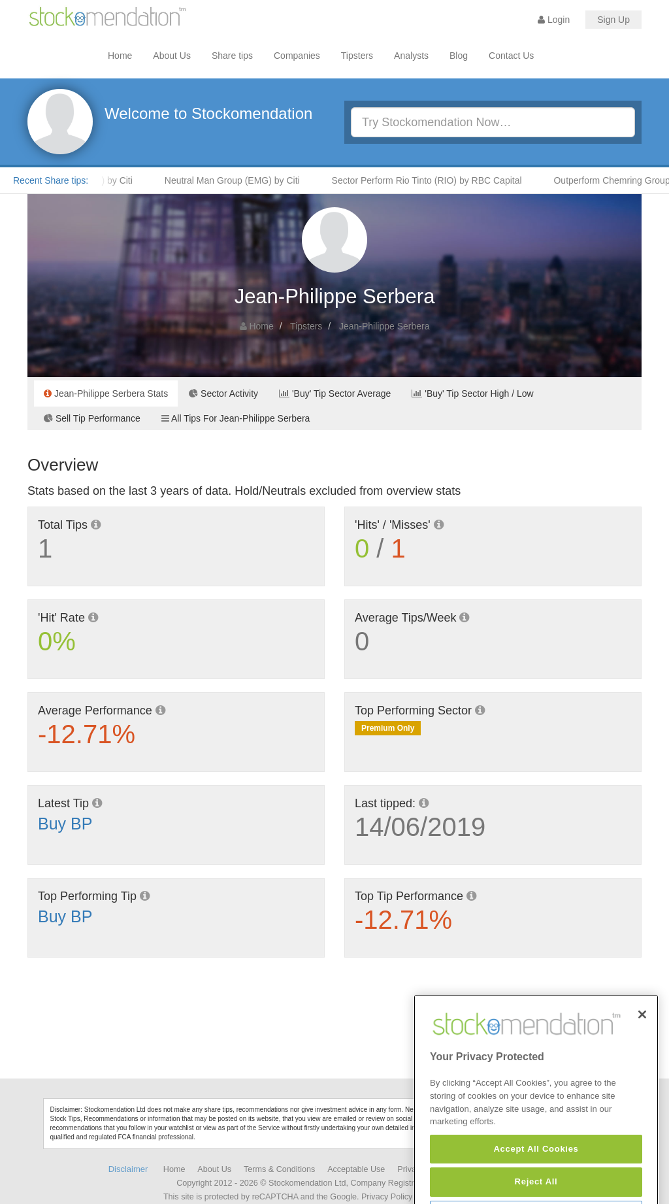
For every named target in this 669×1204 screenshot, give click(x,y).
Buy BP (65, 823)
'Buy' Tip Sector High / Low (472, 393)
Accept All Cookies (535, 1180)
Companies (297, 55)
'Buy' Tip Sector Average (335, 393)
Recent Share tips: (50, 180)
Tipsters (357, 55)
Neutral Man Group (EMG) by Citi (238, 180)
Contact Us (511, 55)
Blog (458, 55)
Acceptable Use (356, 1169)
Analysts (411, 55)
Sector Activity (223, 393)
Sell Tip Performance (92, 418)
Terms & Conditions (279, 1169)
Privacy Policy (386, 1196)
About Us (172, 55)
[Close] (642, 1045)
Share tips (232, 55)
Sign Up (613, 19)
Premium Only (387, 728)
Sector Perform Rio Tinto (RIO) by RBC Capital (433, 180)
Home (120, 55)
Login (554, 19)
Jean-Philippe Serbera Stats (106, 393)
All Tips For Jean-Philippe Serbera (235, 418)
